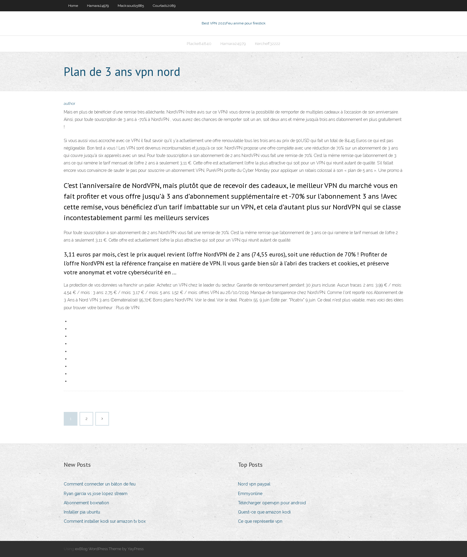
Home (73, 6)
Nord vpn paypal (254, 484)
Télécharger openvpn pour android (272, 502)
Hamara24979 (98, 6)
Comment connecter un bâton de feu (100, 484)
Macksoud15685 (131, 6)
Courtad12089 (164, 6)
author (69, 103)
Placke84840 (199, 43)
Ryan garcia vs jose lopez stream (95, 493)
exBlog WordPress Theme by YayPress (109, 549)
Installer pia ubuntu (82, 512)
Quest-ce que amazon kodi (264, 512)
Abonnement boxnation (86, 502)
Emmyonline (250, 493)
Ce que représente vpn (260, 521)
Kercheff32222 (267, 43)
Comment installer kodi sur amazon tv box (105, 521)
